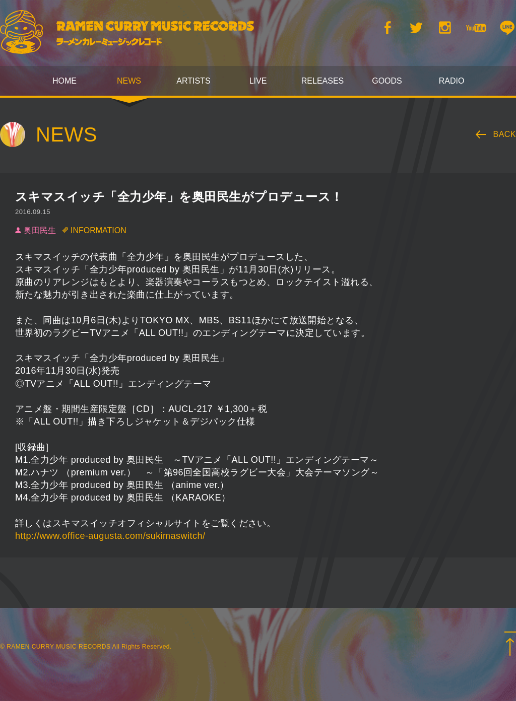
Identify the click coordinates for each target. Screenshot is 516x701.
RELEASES (322, 81)
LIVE (258, 81)
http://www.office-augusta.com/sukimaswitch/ (110, 536)
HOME (64, 81)
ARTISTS (193, 81)
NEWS (129, 81)
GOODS (387, 81)
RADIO (452, 81)
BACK (505, 134)
